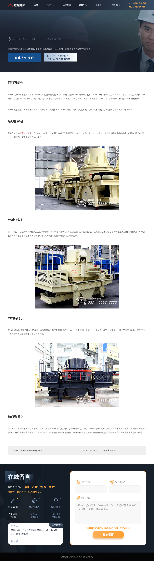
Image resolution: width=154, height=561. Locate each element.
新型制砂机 (25, 133)
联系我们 (116, 5)
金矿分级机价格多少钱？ (31, 450)
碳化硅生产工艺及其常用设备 (103, 450)
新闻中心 (83, 5)
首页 (36, 5)
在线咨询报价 (24, 57)
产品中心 (50, 5)
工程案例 (67, 5)
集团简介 (100, 5)
